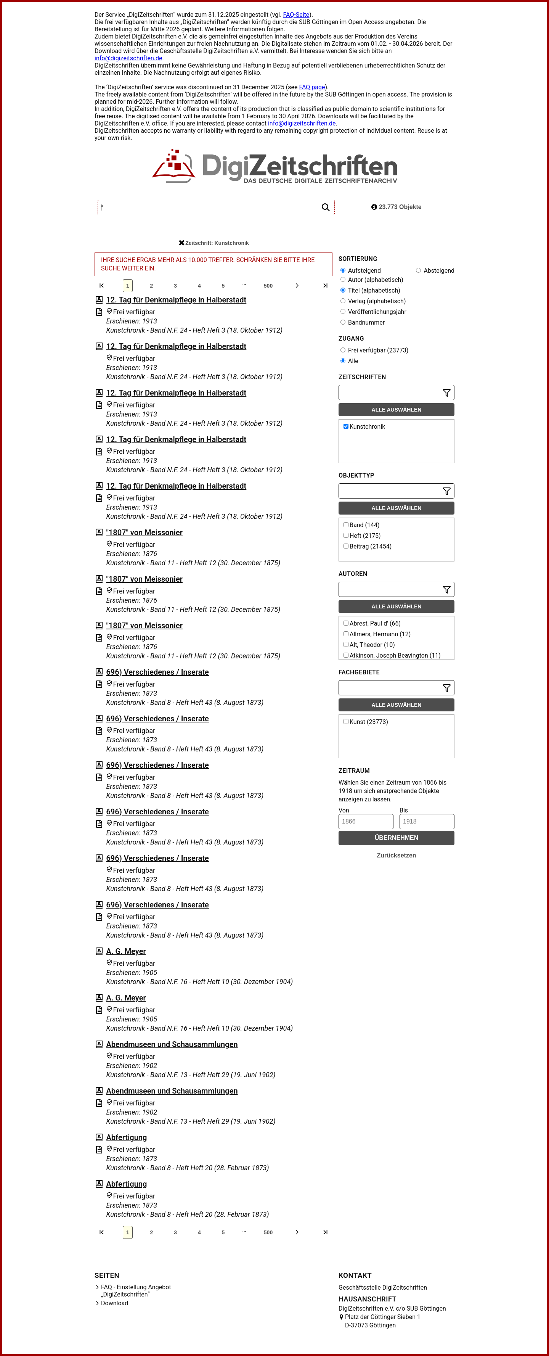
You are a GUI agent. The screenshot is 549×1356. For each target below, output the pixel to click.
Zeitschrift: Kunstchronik (214, 243)
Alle (349, 361)
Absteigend (435, 270)
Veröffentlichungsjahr (373, 311)
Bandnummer (362, 322)
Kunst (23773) (366, 721)
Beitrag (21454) (368, 546)
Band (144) (362, 525)
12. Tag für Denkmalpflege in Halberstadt (176, 299)
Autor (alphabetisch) (371, 279)
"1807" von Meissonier (144, 532)
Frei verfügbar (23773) (374, 350)
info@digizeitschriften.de (128, 58)
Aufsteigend (360, 270)
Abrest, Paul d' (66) (372, 623)
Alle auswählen (397, 410)
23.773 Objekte (396, 207)
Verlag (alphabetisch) (373, 301)
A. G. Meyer (126, 951)
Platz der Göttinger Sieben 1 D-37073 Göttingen (383, 1321)
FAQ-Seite (296, 14)
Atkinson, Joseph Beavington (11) (392, 655)
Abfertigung (126, 1137)
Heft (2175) (362, 535)
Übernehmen (397, 838)
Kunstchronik (364, 426)
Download (114, 1303)
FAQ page (312, 87)
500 (268, 286)
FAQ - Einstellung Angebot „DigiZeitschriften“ (136, 1291)
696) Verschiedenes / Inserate (157, 672)
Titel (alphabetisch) (370, 290)
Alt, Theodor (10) (369, 644)
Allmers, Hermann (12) (377, 634)
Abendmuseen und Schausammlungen (172, 1044)
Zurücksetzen (396, 855)
